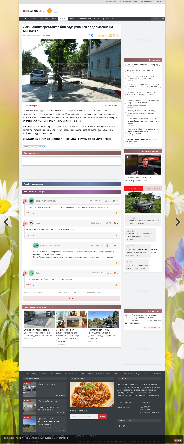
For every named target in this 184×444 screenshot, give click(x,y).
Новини (63, 18)
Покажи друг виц (152, 327)
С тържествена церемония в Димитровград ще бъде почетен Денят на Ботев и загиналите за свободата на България (39, 333)
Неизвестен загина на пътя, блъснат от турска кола (143, 140)
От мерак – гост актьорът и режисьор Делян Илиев (138, 178)
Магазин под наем (46, 383)
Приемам (178, 441)
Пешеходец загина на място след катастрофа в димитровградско (141, 111)
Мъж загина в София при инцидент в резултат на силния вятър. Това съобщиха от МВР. (142, 130)
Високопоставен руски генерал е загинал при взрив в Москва (140, 77)
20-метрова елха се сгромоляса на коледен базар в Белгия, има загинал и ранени (143, 120)
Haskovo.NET (39, 146)
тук (99, 292)
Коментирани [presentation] (152, 188)
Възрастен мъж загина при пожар (141, 70)
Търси (102, 416)
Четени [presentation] (133, 188)
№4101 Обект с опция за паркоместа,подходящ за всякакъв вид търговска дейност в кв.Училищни (48, 407)
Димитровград (31, 105)
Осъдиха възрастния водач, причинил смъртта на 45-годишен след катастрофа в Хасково (143, 102)
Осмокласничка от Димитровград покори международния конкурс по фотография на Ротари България (101, 335)
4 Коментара (112, 105)
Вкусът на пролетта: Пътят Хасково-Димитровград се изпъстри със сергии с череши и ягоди (142, 252)
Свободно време (84, 18)
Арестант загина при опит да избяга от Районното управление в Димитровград (144, 85)
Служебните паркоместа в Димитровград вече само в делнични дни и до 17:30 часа (70, 332)
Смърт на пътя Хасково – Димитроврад (143, 64)
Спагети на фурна (78, 410)
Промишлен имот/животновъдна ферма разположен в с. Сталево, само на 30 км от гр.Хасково (48, 424)
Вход (71, 298)
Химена (39, 222)
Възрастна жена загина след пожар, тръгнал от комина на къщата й (142, 93)
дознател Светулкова (46, 200)
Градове (105, 18)
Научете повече (61, 438)
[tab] (133, 189)
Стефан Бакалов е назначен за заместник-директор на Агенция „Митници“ (139, 236)
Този (38, 272)
